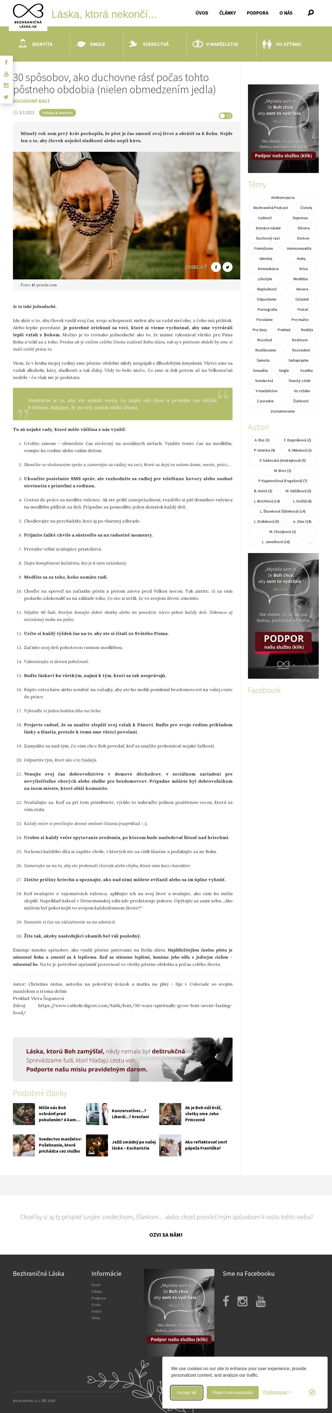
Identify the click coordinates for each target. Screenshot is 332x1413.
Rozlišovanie (265, 350)
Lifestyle (265, 278)
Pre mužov (300, 319)
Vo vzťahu (281, 44)
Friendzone (263, 248)
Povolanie (265, 319)
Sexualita (260, 370)
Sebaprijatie (298, 360)
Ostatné (302, 299)
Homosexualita (299, 248)
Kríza (303, 268)
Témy (95, 1317)
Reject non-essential (233, 1392)
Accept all (186, 1392)
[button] (310, 12)
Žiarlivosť (301, 400)
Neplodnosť (267, 289)
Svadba (306, 370)
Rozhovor (300, 339)
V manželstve (216, 44)
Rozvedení (301, 350)
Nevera (302, 289)
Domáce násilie (268, 228)
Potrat (303, 309)
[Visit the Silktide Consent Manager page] (312, 1392)
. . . (311, 541)
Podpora (257, 13)
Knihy (301, 258)
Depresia (300, 217)
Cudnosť (265, 217)
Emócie (303, 238)
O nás (286, 13)
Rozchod (264, 339)
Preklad (284, 329)
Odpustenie (266, 299)
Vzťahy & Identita (57, 112)
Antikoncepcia (283, 197)
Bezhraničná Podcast (270, 207)
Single (91, 44)
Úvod (202, 13)
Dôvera (304, 228)
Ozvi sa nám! (166, 1234)
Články (227, 13)
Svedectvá (149, 44)
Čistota (306, 207)
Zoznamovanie (283, 411)
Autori (96, 1311)
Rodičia (307, 329)
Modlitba (300, 278)
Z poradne (265, 400)
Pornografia (267, 309)
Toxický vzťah (299, 380)
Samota (263, 360)
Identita (35, 44)
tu (143, 823)
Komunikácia (268, 268)
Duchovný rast (31, 101)
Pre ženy (260, 329)
